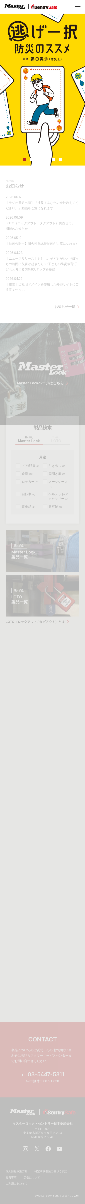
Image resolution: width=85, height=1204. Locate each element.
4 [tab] (46, 159)
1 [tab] (24, 159)
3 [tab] (39, 159)
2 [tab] (31, 159)
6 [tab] (60, 159)
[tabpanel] (42, 90)
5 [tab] (53, 159)
